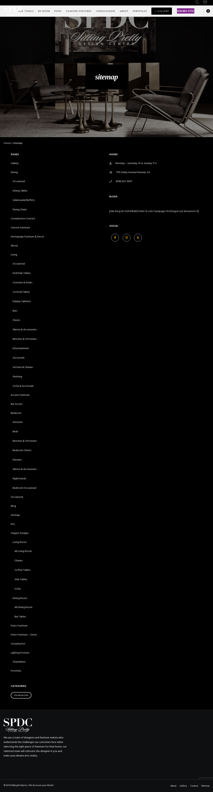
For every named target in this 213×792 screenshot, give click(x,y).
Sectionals (18, 358)
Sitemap (205, 785)
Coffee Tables (22, 570)
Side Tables (21, 579)
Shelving (17, 376)
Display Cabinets (22, 301)
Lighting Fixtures (20, 653)
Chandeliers (19, 662)
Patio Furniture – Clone (24, 634)
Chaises (19, 560)
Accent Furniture (20, 395)
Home (7, 142)
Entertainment (21, 348)
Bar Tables (20, 616)
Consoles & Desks (22, 282)
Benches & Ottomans (25, 339)
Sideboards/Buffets (24, 200)
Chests (16, 320)
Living (14, 254)
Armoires (18, 422)
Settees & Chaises (23, 367)
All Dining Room (23, 607)
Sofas (18, 589)
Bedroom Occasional (24, 488)
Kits (13, 524)
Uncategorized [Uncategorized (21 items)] (21, 695)
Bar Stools (16, 404)
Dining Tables (20, 190)
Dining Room (20, 598)
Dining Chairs (20, 209)
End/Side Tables (22, 273)
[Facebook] (115, 238)
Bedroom (16, 413)
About (14, 245)
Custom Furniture (20, 227)
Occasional (19, 181)
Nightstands (19, 478)
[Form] (205, 2)
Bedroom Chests (22, 450)
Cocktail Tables (21, 292)
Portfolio (16, 671)
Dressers (17, 460)
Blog (13, 506)
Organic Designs (19, 533)
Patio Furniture (19, 625)
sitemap (15, 515)
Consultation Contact (23, 218)
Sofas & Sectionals (23, 386)
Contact (194, 785)
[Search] (197, 2)
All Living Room (23, 551)
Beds (15, 431)
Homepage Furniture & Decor (27, 236)
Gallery (15, 163)
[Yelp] (138, 238)
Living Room (20, 542)
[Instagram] (126, 238)
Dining (14, 172)
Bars (15, 311)
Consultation (18, 644)
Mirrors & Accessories (25, 329)
